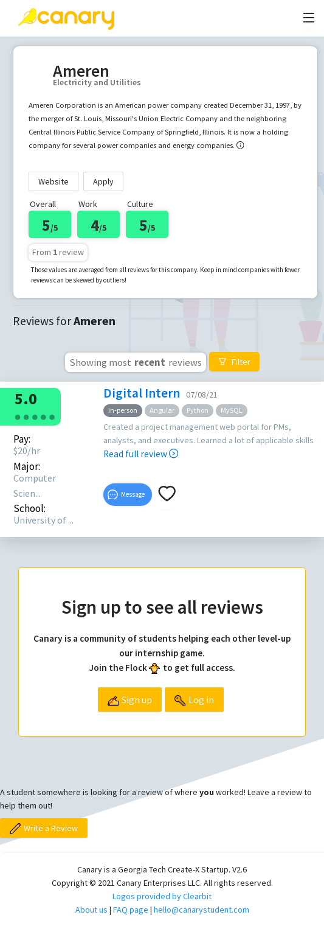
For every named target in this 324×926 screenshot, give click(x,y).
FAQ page (130, 909)
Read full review (140, 454)
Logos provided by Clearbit (162, 896)
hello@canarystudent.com (201, 909)
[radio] (17, 416)
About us (91, 909)
